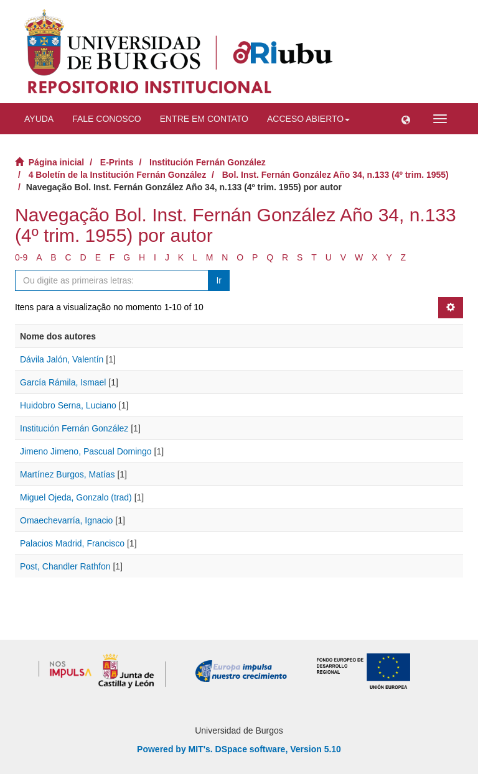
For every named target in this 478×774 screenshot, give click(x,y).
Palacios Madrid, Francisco (72, 543)
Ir (219, 280)
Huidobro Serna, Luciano (68, 405)
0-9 (21, 257)
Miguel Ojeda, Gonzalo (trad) (76, 497)
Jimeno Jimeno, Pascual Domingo (86, 451)
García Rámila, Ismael (63, 382)
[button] (406, 118)
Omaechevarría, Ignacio (66, 520)
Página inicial (56, 162)
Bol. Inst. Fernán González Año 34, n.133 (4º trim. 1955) (335, 175)
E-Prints (117, 162)
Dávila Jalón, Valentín (61, 359)
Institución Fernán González (207, 162)
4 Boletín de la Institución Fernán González (117, 175)
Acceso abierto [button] (308, 119)
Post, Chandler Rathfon (65, 566)
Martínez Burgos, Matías (67, 474)
